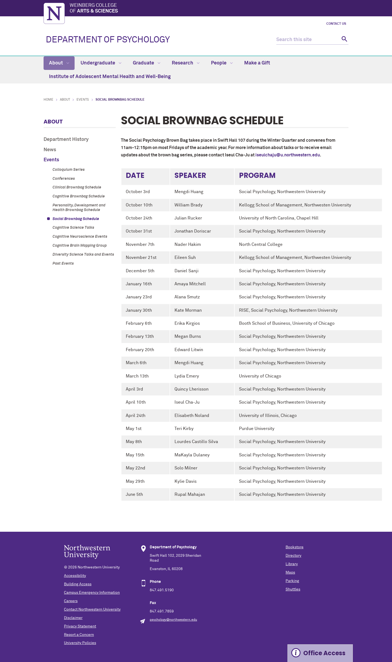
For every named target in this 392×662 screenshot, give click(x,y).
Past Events (63, 263)
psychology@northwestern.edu (173, 619)
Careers (71, 601)
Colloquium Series (69, 170)
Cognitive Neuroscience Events (80, 237)
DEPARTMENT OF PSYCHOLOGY (108, 40)
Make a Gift (257, 63)
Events (82, 99)
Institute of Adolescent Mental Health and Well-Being (110, 76)
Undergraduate (101, 63)
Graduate (146, 63)
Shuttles (293, 589)
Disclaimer (73, 618)
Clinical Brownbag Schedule (77, 187)
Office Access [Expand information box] (324, 653)
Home (48, 99)
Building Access (77, 584)
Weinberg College (209, 8)
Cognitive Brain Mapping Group (80, 246)
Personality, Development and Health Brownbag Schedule (79, 207)
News (50, 149)
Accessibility (75, 576)
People (222, 63)
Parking (292, 581)
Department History (66, 139)
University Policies (80, 643)
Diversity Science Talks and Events (83, 254)
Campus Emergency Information (92, 593)
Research (186, 63)
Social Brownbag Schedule (76, 219)
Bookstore (295, 547)
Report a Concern (79, 635)
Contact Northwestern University (92, 609)
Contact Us (336, 24)
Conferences (64, 179)
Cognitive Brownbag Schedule (79, 196)
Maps (290, 572)
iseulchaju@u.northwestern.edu (287, 155)
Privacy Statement (80, 626)
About (59, 63)
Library (292, 564)
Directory (293, 556)
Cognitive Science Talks (73, 228)
